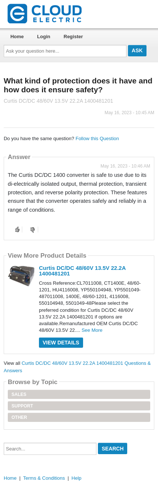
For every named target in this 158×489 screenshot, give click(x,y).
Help (77, 478)
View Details (61, 343)
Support (22, 406)
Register (73, 36)
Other (19, 417)
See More (92, 330)
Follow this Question (97, 138)
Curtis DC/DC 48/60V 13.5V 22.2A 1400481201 (82, 271)
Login (43, 36)
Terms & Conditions (44, 478)
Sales (18, 394)
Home (17, 36)
